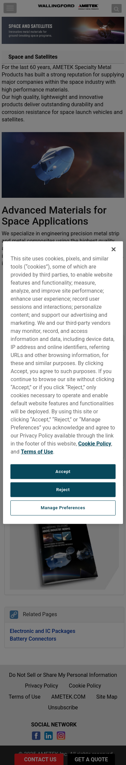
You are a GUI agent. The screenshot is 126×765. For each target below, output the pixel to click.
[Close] (113, 249)
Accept (63, 471)
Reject (63, 489)
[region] (63, 382)
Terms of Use (37, 452)
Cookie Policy (94, 443)
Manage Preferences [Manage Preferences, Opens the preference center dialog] (63, 507)
